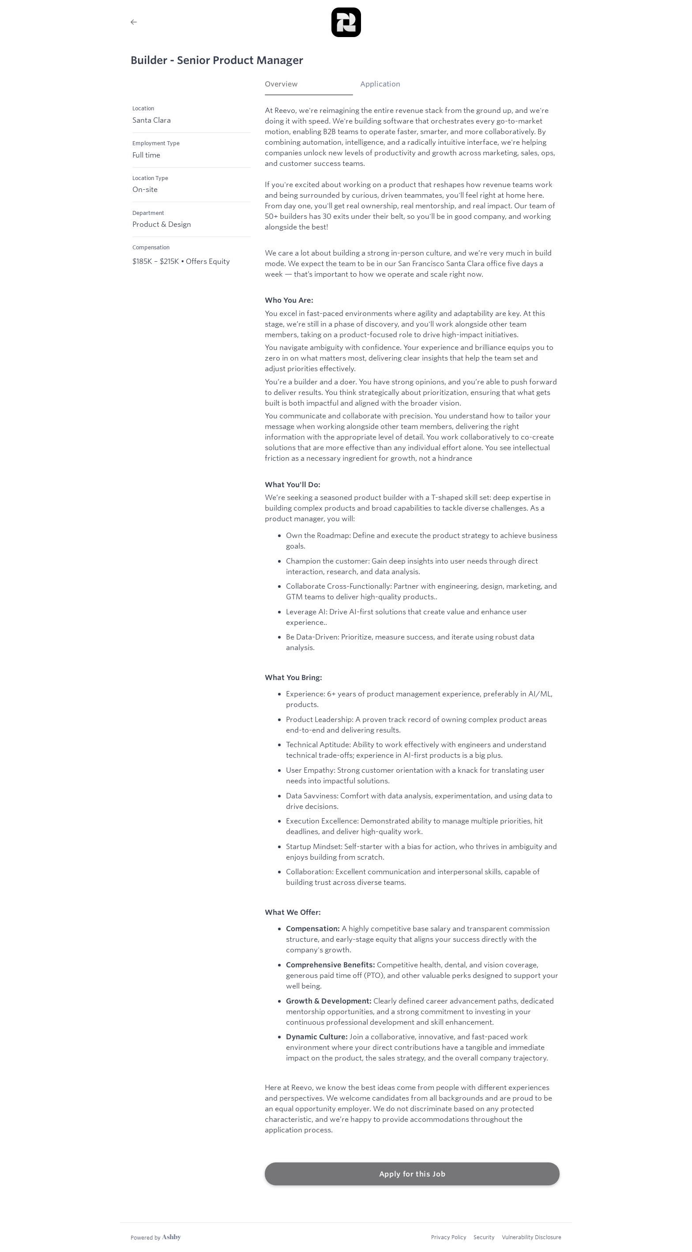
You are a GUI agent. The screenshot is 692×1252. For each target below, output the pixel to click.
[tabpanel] (412, 645)
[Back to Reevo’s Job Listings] (133, 22)
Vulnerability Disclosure (531, 1237)
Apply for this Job (412, 1173)
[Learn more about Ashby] (156, 1237)
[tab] (309, 87)
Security (484, 1237)
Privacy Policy (448, 1237)
